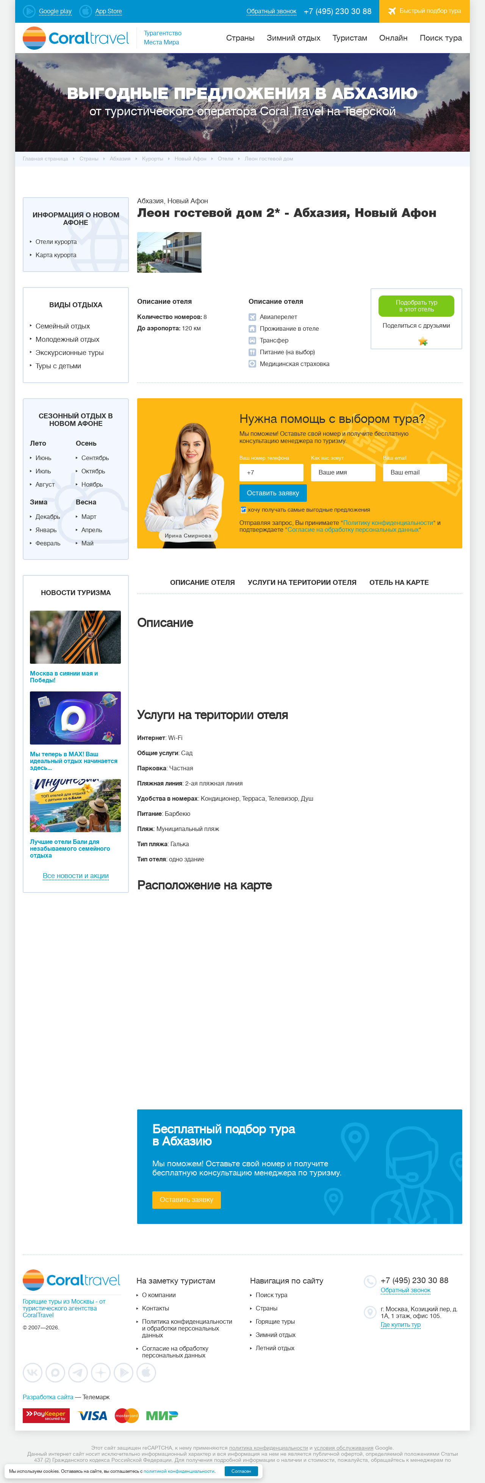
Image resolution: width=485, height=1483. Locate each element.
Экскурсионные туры (70, 353)
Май (87, 543)
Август (45, 484)
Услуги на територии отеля (302, 582)
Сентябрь (95, 458)
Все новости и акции (76, 876)
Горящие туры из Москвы (58, 1301)
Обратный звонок (405, 1290)
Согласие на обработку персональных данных (353, 529)
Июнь (43, 458)
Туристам (350, 37)
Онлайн (393, 37)
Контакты (155, 1308)
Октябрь (93, 471)
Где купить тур (401, 1324)
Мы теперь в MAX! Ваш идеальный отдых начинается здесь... (73, 761)
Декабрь (48, 517)
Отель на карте (399, 582)
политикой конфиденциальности (179, 1471)
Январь (46, 530)
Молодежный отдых (67, 339)
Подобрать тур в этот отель (416, 306)
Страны (266, 1308)
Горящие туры (275, 1321)
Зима (38, 502)
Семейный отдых (63, 326)
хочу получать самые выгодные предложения (305, 510)
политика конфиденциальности (268, 1448)
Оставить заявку (186, 1199)
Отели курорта (56, 242)
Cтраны (240, 37)
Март (88, 517)
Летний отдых (275, 1348)
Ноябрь (92, 484)
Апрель (91, 530)
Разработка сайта (48, 1397)
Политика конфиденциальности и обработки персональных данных (187, 1328)
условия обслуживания (344, 1448)
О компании (159, 1295)
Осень (86, 443)
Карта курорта (56, 255)
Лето (38, 443)
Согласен (241, 1471)
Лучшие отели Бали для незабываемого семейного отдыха (70, 849)
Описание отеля (202, 582)
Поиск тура (441, 37)
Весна (86, 502)
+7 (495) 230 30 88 (338, 11)
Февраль (48, 543)
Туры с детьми (58, 366)
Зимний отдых (294, 37)
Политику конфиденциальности (388, 523)
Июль (43, 471)
